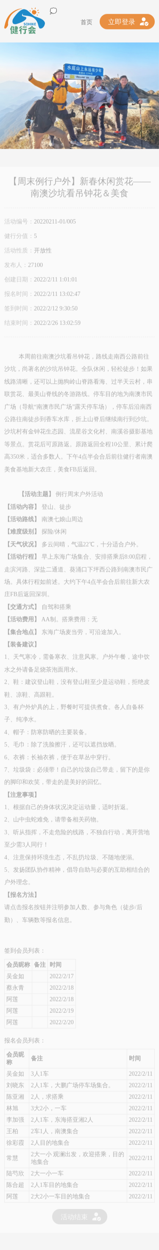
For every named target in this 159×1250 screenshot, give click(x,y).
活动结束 (74, 1219)
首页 (86, 20)
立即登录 (121, 19)
